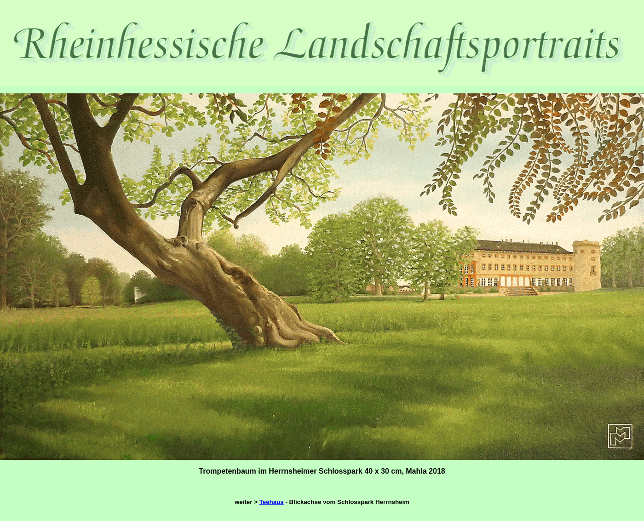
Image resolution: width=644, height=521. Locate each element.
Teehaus (271, 501)
